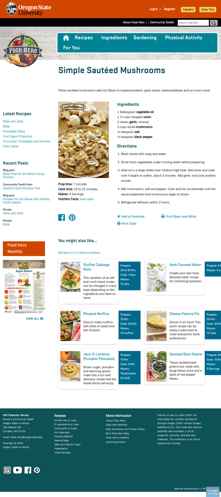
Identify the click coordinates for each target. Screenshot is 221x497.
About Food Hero (136, 22)
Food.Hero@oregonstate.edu (27, 437)
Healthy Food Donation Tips (21, 188)
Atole (6, 126)
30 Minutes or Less (65, 420)
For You (71, 48)
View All (32, 319)
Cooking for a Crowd (65, 428)
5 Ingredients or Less (66, 424)
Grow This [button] (207, 9)
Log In (154, 9)
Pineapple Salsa (14, 131)
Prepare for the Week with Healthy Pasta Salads (26, 200)
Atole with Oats (13, 121)
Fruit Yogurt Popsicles (17, 136)
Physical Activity (183, 37)
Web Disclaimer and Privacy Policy (125, 429)
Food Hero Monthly (116, 424)
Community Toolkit (162, 22)
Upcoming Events (115, 442)
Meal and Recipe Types (67, 444)
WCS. (206, 488)
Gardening (144, 37)
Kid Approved (62, 432)
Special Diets (61, 440)
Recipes (84, 37)
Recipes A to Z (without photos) (79, 253)
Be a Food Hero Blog (117, 433)
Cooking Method (63, 436)
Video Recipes (62, 452)
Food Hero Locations (117, 437)
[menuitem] (66, 38)
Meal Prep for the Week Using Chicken (23, 175)
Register (169, 9)
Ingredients (114, 37)
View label (87, 199)
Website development (186, 488)
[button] (138, 216)
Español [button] (188, 9)
